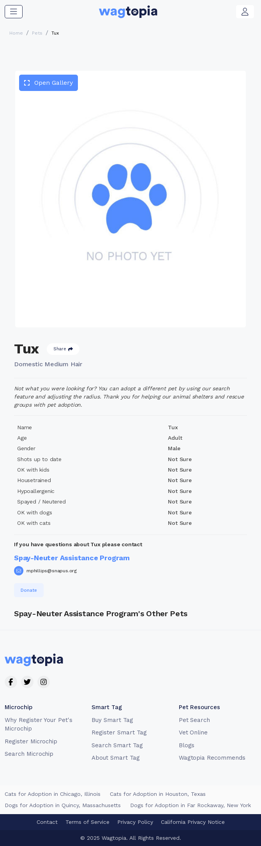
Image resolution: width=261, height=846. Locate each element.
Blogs (187, 745)
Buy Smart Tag (112, 720)
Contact (47, 822)
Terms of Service (87, 822)
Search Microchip (29, 753)
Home (16, 33)
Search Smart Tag (117, 745)
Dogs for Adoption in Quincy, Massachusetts (63, 805)
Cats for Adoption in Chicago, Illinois (53, 794)
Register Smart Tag (119, 732)
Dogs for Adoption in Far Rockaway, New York (190, 805)
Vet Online (193, 732)
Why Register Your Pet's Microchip (38, 724)
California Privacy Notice (193, 822)
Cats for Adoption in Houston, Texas (158, 794)
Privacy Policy (135, 822)
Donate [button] (29, 590)
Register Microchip (31, 741)
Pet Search (194, 720)
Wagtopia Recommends (212, 757)
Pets (37, 33)
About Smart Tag (115, 757)
